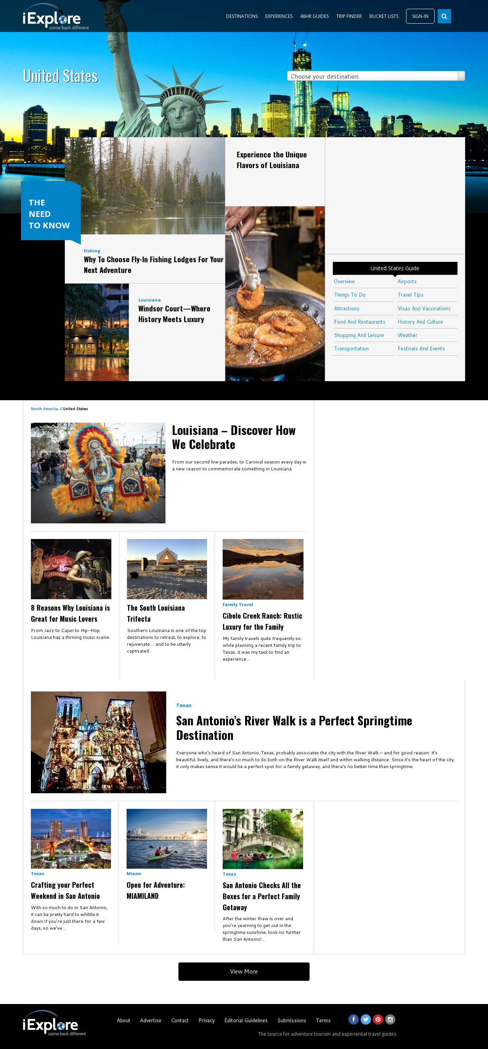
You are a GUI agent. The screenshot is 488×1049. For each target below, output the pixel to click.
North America (44, 408)
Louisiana (149, 300)
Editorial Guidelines (246, 1020)
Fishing (92, 250)
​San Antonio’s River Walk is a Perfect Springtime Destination (294, 727)
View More (244, 971)
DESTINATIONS (242, 16)
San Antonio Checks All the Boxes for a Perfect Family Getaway (262, 896)
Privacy (206, 1020)
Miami (134, 873)
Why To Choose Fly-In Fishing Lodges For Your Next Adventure (154, 264)
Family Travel (238, 604)
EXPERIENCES (278, 16)
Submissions (291, 1020)
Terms (323, 1020)
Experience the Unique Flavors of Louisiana (272, 159)
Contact (180, 1020)
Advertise (150, 1020)
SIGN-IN (420, 16)
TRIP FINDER (349, 16)
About (123, 1020)
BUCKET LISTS (383, 16)
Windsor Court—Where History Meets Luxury (174, 313)
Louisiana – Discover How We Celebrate (234, 436)
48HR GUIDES (314, 16)
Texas (183, 705)
